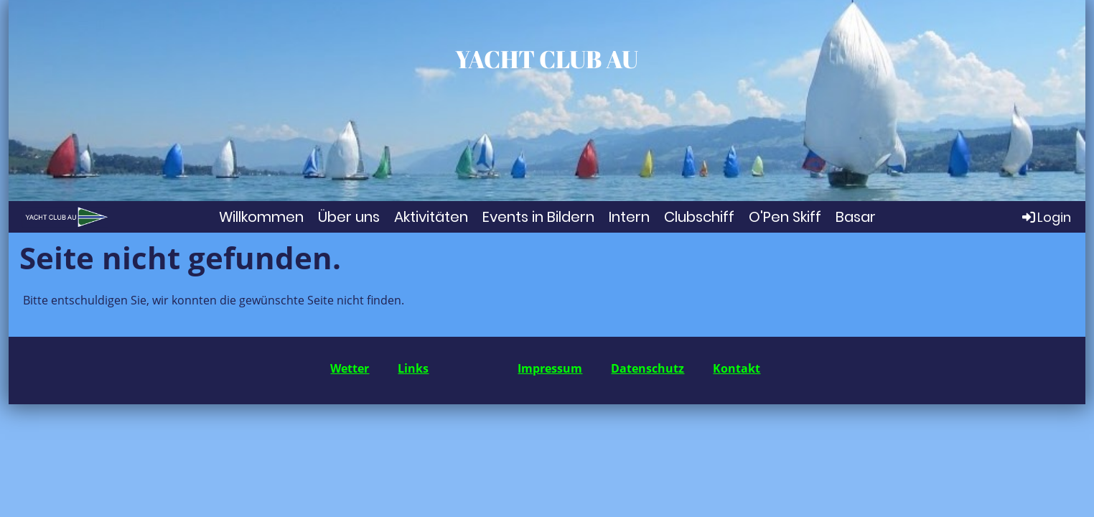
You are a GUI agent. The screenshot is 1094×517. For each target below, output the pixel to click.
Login (1045, 216)
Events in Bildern (538, 217)
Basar (856, 217)
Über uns (349, 217)
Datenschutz (647, 368)
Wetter (349, 368)
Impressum (550, 368)
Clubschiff (699, 217)
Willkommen (261, 217)
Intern (629, 217)
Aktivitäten (431, 217)
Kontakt (736, 368)
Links (413, 368)
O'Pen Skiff (785, 217)
